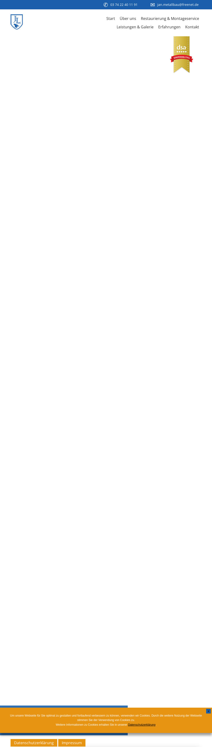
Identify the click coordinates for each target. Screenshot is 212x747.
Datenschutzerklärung (34, 742)
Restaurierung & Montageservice (170, 18)
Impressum (72, 742)
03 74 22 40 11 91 (124, 4)
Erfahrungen (169, 27)
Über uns (128, 18)
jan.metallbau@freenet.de (178, 4)
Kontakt (192, 27)
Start (110, 18)
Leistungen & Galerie (135, 27)
